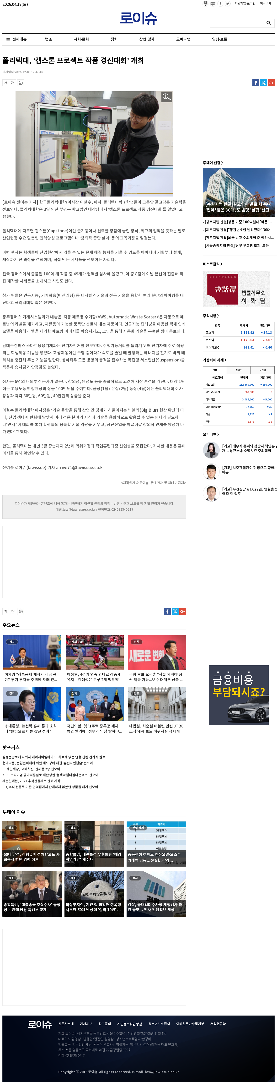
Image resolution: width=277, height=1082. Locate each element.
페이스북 (255, 82)
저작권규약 (218, 1024)
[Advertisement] (50, 561)
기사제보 (86, 1024)
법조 (48, 39)
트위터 (263, 82)
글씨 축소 (5, 82)
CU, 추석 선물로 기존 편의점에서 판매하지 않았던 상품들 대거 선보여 (50, 787)
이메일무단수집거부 (190, 1024)
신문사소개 (66, 1024)
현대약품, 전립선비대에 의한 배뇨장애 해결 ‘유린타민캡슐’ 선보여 (47, 763)
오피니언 (183, 39)
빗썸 (215, 370)
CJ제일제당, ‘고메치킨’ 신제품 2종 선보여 (31, 769)
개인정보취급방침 (129, 1024)
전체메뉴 (19, 39)
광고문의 (105, 1024)
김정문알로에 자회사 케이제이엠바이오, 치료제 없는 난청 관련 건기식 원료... (55, 757)
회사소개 (265, 3)
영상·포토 (219, 39)
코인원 (262, 370)
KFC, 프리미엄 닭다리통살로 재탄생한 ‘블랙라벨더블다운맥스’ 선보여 (50, 775)
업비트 (238, 370)
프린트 (20, 82)
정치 (114, 39)
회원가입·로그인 (245, 3)
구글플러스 (271, 82)
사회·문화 (81, 39)
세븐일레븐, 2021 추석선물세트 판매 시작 (31, 781)
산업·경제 (146, 39)
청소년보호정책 (159, 1024)
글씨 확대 (12, 82)
